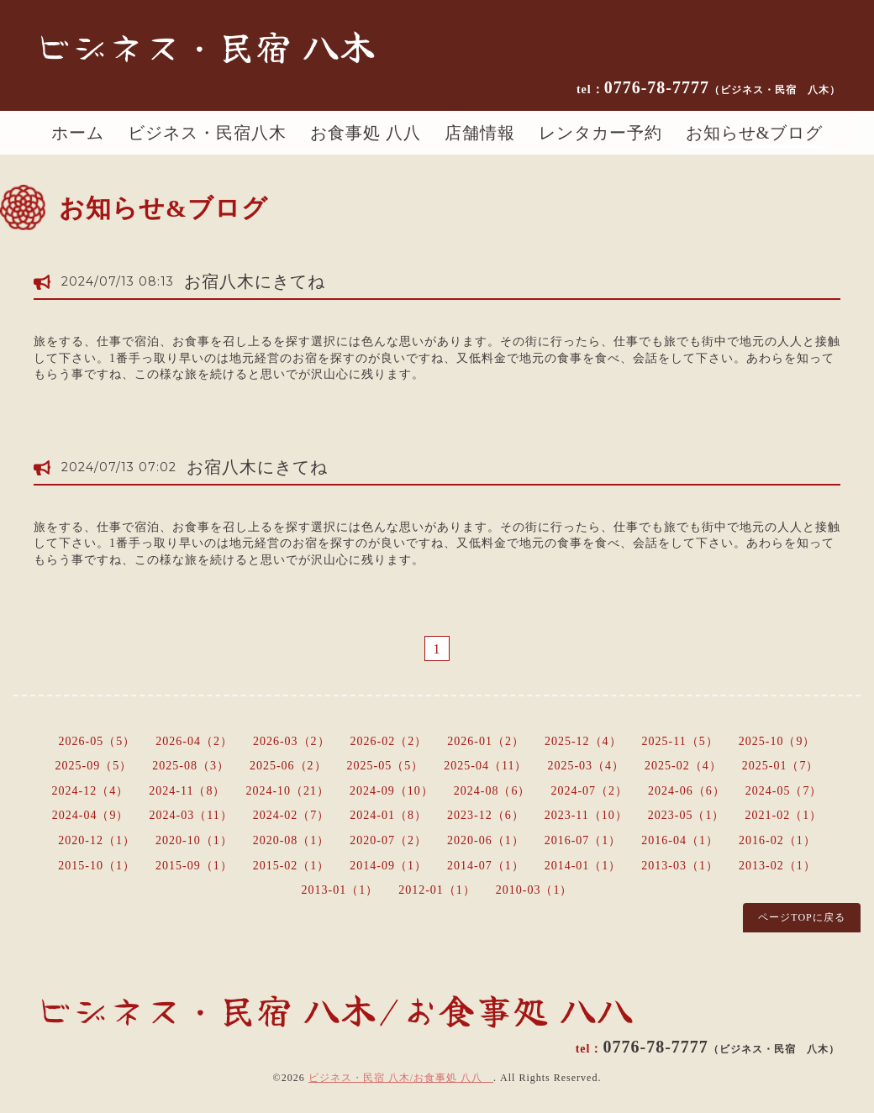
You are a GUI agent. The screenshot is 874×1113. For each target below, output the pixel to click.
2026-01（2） (485, 741)
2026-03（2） (291, 741)
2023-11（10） (586, 815)
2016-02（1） (777, 840)
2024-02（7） (291, 815)
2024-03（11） (191, 815)
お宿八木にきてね (254, 281)
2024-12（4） (90, 791)
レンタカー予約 (600, 132)
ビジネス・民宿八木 (207, 132)
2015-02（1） (291, 865)
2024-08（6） (492, 791)
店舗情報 (480, 132)
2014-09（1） (388, 865)
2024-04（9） (90, 815)
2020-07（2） (388, 840)
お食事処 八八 (365, 132)
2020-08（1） (291, 840)
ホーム (77, 132)
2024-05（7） (784, 791)
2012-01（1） (437, 890)
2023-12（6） (485, 815)
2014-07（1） (485, 865)
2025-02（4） (683, 765)
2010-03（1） (534, 890)
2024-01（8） (388, 815)
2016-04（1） (680, 840)
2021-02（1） (784, 815)
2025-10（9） (777, 741)
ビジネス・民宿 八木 (205, 45)
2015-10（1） (96, 865)
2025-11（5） (680, 741)
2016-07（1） (583, 840)
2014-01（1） (583, 865)
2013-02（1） (777, 865)
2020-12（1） (96, 840)
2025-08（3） (190, 765)
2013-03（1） (680, 865)
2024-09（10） (392, 791)
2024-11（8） (187, 791)
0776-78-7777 (722, 87)
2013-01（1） (339, 890)
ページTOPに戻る (801, 917)
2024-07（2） (589, 791)
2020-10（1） (194, 840)
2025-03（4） (585, 765)
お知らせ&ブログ (755, 132)
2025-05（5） (385, 765)
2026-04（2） (194, 741)
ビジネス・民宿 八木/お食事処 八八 (400, 1078)
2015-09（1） (194, 865)
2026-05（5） (97, 741)
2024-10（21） (287, 791)
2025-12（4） (583, 741)
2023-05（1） (686, 815)
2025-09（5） (94, 765)
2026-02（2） (389, 741)
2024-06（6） (686, 791)
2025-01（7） (780, 765)
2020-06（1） (485, 840)
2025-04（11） (485, 765)
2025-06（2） (288, 765)
